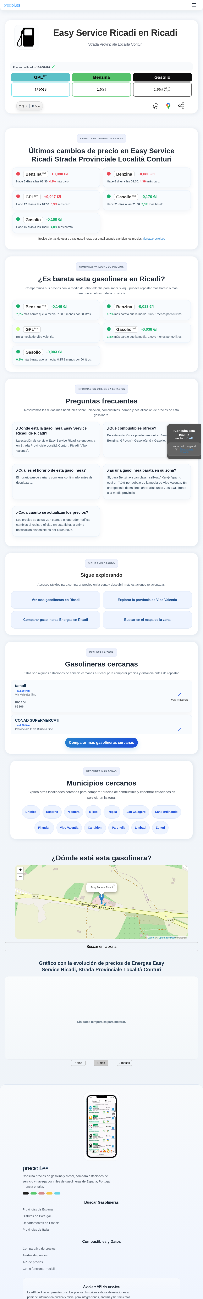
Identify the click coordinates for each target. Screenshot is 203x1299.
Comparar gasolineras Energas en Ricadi (55, 620)
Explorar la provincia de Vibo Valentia (147, 600)
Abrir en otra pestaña (186, 451)
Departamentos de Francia (41, 1238)
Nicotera (89, 812)
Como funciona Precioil (39, 1284)
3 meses (124, 1078)
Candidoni (121, 827)
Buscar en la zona (101, 962)
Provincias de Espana (38, 1225)
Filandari (68, 827)
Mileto (109, 812)
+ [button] (20, 886)
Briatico (45, 812)
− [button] (20, 892)
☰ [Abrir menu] (193, 5)
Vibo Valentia (94, 827)
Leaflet (151, 953)
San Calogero (153, 812)
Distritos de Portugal (37, 1231)
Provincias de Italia (36, 1245)
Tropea (129, 812)
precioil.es (35, 1184)
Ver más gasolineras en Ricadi (55, 600)
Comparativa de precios (39, 1264)
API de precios (33, 1278)
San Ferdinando (41, 827)
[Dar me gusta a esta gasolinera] (23, 106)
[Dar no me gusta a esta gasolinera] (35, 106)
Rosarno (67, 812)
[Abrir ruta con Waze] (155, 106)
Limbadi (168, 827)
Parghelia (145, 827)
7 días (78, 1078)
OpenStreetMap (167, 953)
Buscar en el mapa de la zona (147, 620)
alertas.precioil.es (153, 238)
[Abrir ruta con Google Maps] (168, 106)
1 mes (101, 1078)
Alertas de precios (35, 1271)
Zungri (101, 843)
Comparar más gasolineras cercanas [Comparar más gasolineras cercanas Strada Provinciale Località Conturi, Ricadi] (101, 743)
